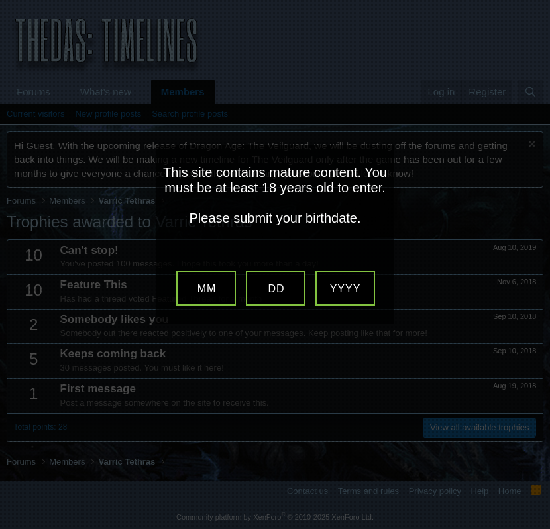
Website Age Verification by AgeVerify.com (533, 525)
